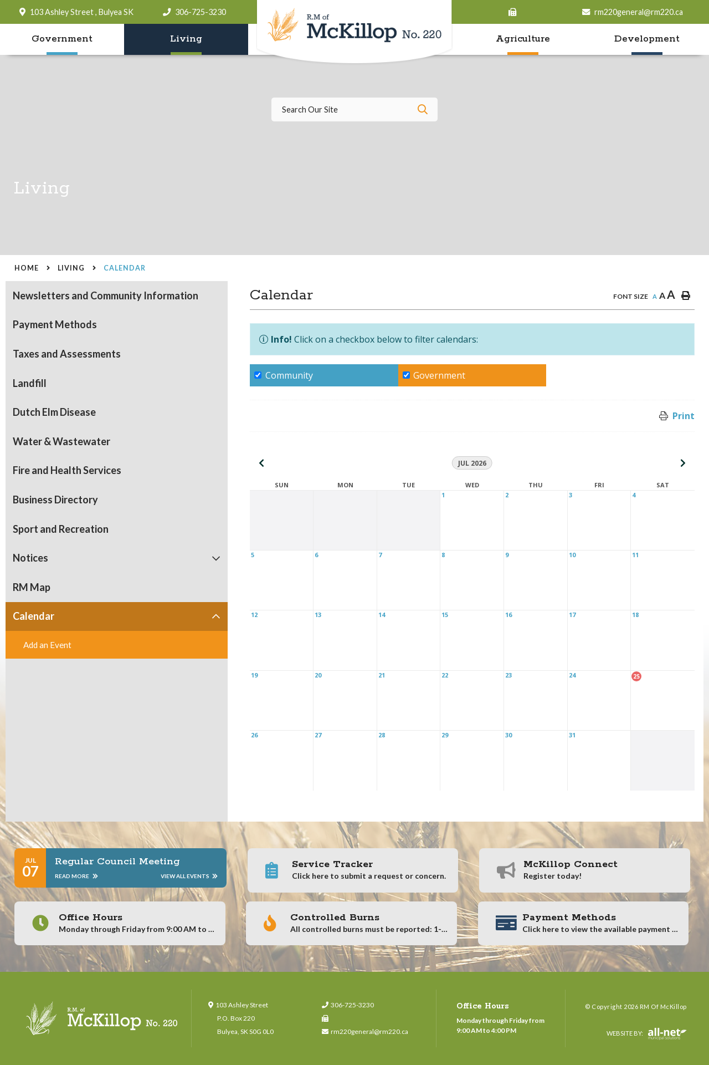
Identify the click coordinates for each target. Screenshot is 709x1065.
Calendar (125, 268)
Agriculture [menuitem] (523, 39)
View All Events (189, 876)
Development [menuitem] (647, 39)
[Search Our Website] (354, 109)
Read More (76, 876)
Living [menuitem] (186, 39)
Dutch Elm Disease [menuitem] (54, 412)
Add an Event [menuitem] (47, 645)
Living (71, 268)
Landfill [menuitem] (30, 383)
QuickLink (670, 1001)
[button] (216, 558)
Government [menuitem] (62, 39)
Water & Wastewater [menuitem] (61, 441)
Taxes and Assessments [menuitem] (67, 354)
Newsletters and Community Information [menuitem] (105, 295)
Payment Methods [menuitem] (55, 324)
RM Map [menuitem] (31, 587)
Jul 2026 (472, 463)
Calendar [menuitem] (33, 616)
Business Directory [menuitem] (55, 499)
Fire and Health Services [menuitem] (67, 470)
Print (683, 416)
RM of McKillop (354, 32)
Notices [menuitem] (30, 558)
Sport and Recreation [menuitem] (61, 529)
